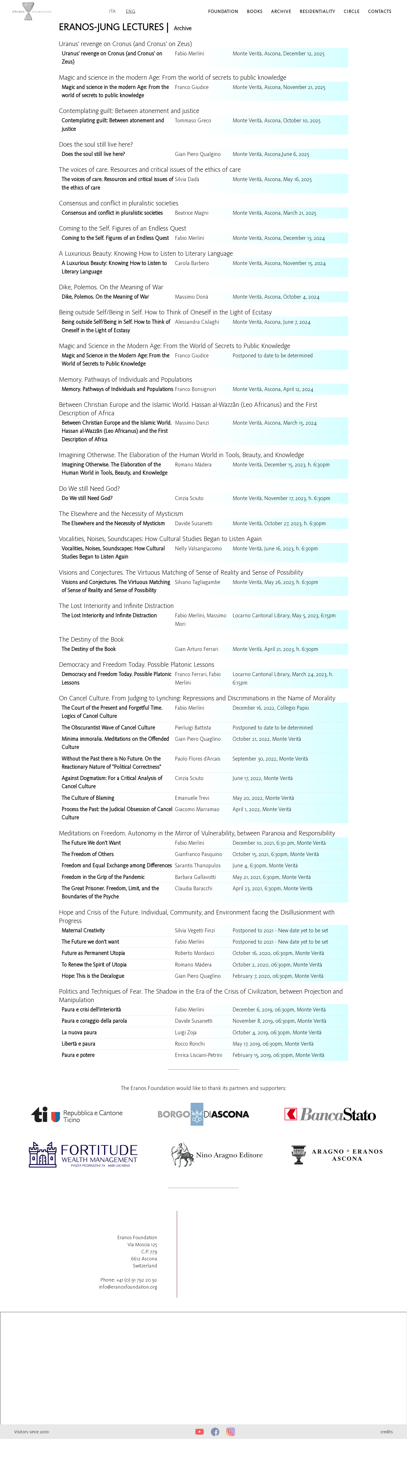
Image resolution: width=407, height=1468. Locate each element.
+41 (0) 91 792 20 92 (136, 1309)
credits (386, 1460)
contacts (379, 11)
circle (352, 11)
